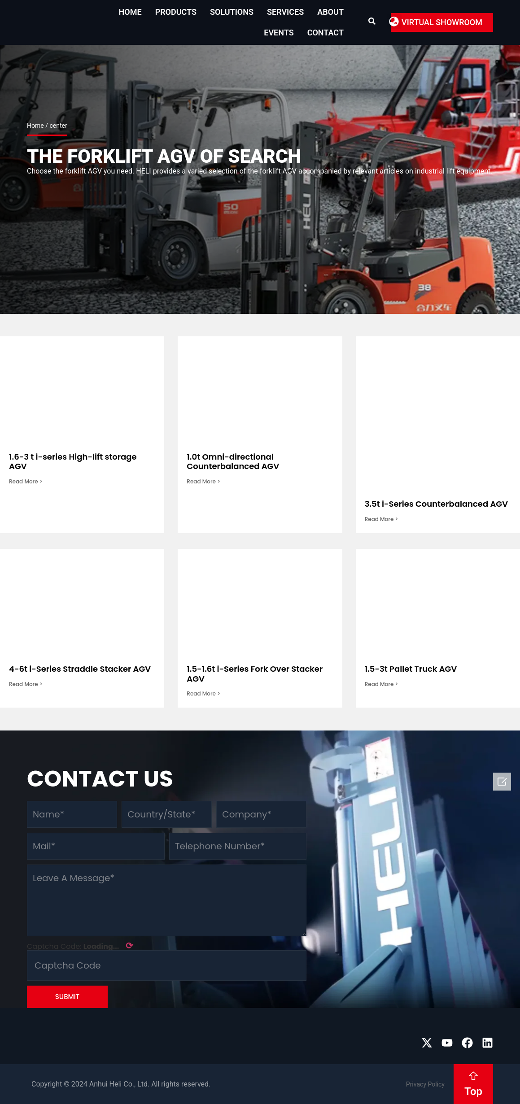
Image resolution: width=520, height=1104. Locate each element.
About (330, 12)
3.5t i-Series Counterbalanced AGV (436, 503)
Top (473, 1091)
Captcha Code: (80, 945)
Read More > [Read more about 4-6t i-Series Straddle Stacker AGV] (26, 684)
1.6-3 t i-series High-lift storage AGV (73, 461)
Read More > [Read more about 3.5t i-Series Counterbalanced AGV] (381, 519)
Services (285, 12)
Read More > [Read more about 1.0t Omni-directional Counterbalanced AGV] (203, 481)
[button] (394, 21)
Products (176, 12)
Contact (325, 32)
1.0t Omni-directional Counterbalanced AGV (233, 461)
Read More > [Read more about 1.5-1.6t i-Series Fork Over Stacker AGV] (203, 693)
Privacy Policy (425, 1084)
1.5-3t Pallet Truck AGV (411, 668)
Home (130, 12)
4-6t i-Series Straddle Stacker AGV (80, 668)
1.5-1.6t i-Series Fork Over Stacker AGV (255, 673)
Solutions (231, 12)
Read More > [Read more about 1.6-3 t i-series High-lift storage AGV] (26, 481)
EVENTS (278, 32)
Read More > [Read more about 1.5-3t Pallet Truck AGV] (381, 684)
